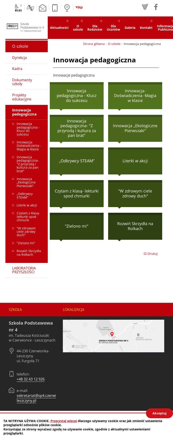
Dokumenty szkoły (22, 81)
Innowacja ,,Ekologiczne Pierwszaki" (135, 128)
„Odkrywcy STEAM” (76, 160)
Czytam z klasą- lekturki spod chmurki (77, 193)
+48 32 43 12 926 (31, 379)
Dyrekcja (19, 57)
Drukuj (150, 253)
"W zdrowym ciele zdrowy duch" (135, 193)
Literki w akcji (135, 160)
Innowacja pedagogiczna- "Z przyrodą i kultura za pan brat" (76, 128)
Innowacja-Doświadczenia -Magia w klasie (135, 95)
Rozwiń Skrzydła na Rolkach (135, 226)
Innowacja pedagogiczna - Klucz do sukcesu (76, 95)
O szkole (114, 44)
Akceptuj (159, 413)
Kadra (17, 68)
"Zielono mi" (76, 226)
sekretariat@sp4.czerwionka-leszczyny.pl (41, 398)
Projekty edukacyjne (21, 97)
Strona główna (94, 44)
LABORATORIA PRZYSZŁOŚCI (24, 270)
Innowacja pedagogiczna (24, 112)
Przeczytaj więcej (63, 421)
